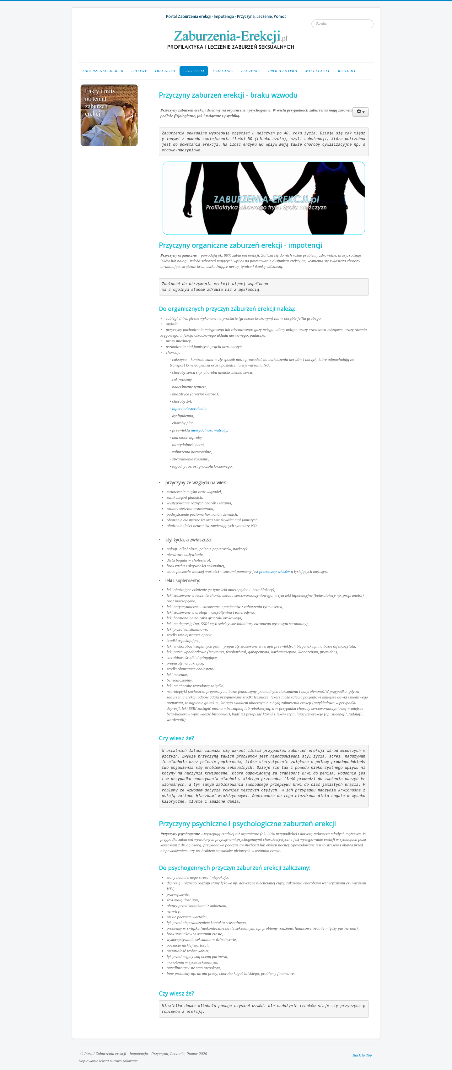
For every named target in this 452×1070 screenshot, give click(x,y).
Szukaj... (311, 19)
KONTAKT (347, 70)
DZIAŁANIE (223, 70)
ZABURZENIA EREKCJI (102, 70)
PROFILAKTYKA (282, 70)
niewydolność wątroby (209, 430)
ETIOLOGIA (193, 70)
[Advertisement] (109, 186)
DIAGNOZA (165, 70)
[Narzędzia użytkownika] (360, 112)
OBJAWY (139, 70)
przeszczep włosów (274, 571)
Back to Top (362, 1055)
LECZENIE (250, 70)
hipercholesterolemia (189, 408)
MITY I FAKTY (317, 70)
